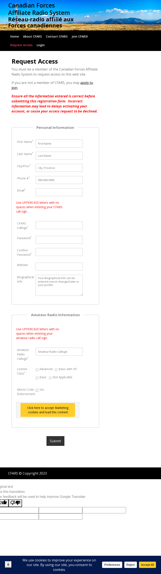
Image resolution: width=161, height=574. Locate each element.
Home (14, 36)
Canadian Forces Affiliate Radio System (39, 9)
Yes (41, 389)
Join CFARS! (80, 36)
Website (22, 265)
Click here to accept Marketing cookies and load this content (47, 410)
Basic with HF (67, 369)
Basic (43, 377)
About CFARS (32, 36)
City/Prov (24, 166)
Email (21, 190)
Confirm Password (24, 252)
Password (24, 238)
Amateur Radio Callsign (23, 354)
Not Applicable (62, 377)
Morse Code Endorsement (26, 391)
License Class (22, 371)
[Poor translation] (15, 503)
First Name (25, 142)
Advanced (46, 369)
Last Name (25, 154)
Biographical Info (25, 279)
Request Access (21, 45)
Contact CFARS (57, 36)
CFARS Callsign (23, 225)
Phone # (23, 178)
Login (41, 45)
